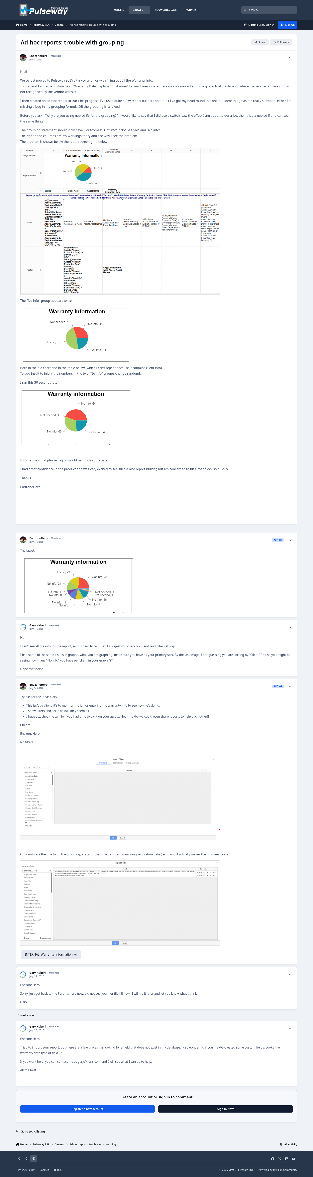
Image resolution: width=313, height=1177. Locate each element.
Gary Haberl (37, 625)
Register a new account (87, 1109)
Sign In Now (225, 1109)
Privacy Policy (26, 1170)
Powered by (278, 1170)
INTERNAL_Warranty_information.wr (51, 954)
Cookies (44, 1170)
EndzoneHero (38, 56)
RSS (58, 1170)
